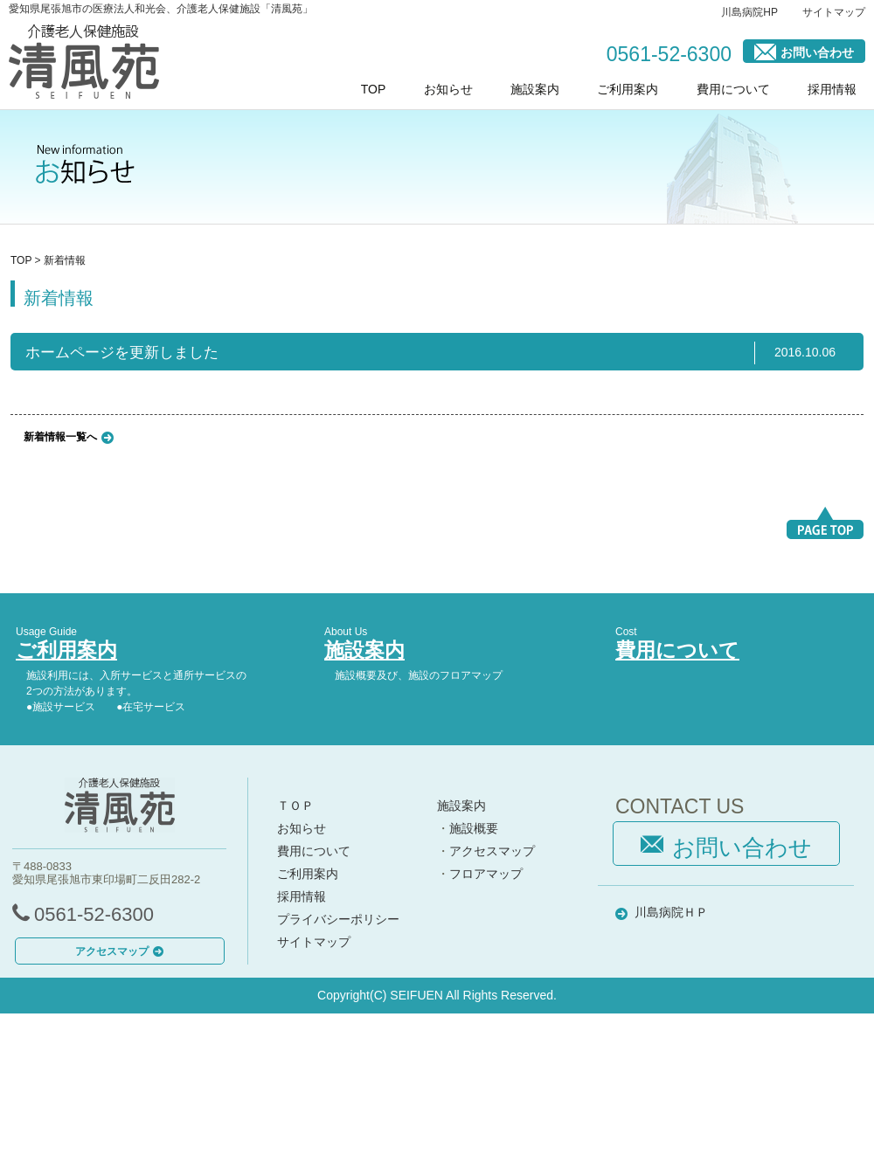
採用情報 (832, 89)
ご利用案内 (627, 89)
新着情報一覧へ (60, 436)
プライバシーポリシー (338, 919)
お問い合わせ (804, 51)
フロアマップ (486, 874)
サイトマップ (833, 12)
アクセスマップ (119, 951)
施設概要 (473, 828)
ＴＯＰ (295, 806)
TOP (373, 89)
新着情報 (65, 260)
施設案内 (534, 89)
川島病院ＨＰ (671, 912)
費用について (733, 89)
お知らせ (448, 89)
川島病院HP (749, 12)
